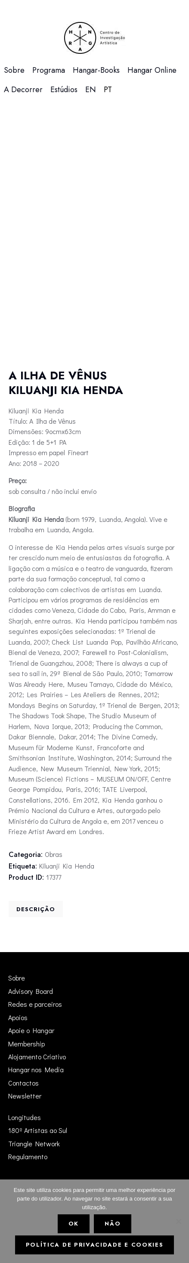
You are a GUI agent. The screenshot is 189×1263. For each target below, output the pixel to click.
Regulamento (27, 1156)
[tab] (35, 909)
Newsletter (24, 1095)
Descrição (35, 909)
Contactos (23, 1082)
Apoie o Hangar (31, 1030)
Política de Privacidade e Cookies (95, 1245)
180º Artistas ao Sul (37, 1130)
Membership (26, 1043)
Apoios (18, 1017)
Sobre (16, 977)
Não (113, 1224)
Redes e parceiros (35, 1004)
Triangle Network (34, 1143)
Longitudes (24, 1117)
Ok (73, 1224)
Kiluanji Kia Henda (66, 865)
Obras (53, 854)
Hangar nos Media (36, 1069)
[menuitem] (90, 89)
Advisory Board (30, 991)
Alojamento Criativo (37, 1056)
